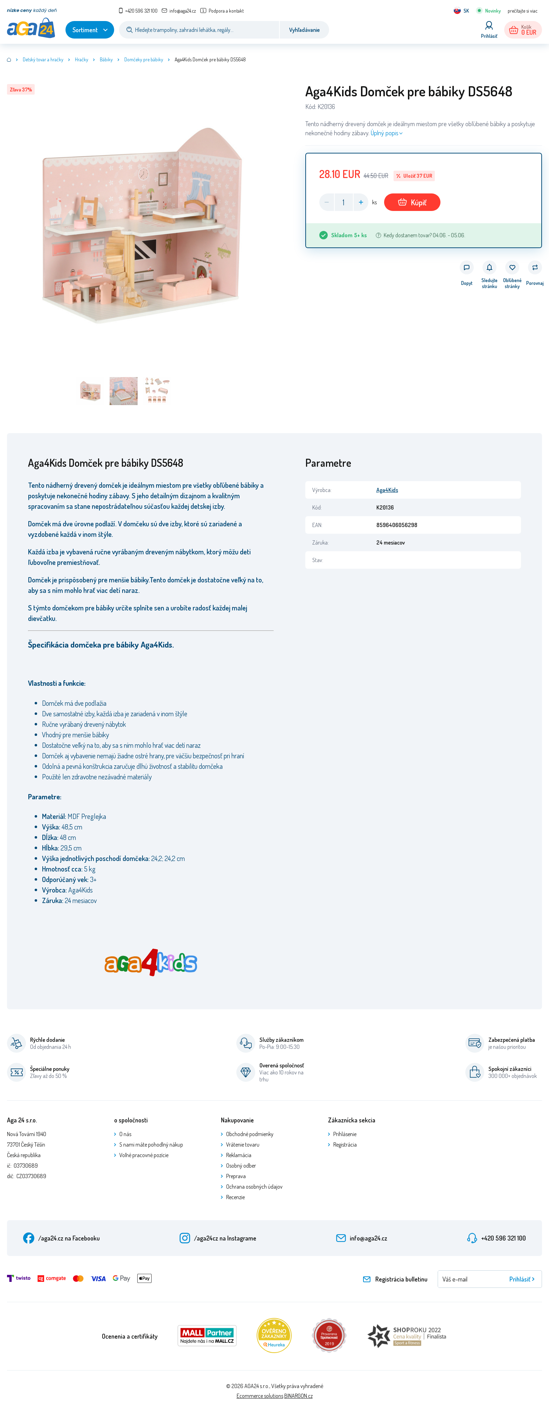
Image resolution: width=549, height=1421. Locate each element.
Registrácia (345, 1144)
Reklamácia (238, 1155)
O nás (125, 1134)
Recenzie (235, 1197)
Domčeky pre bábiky (143, 59)
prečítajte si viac (522, 11)
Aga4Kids (387, 489)
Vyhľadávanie (304, 29)
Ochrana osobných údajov (254, 1186)
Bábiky (106, 59)
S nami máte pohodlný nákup (151, 1144)
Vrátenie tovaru (242, 1144)
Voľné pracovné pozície (143, 1155)
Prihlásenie (344, 1134)
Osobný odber (241, 1165)
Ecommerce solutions (260, 1395)
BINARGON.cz (298, 1395)
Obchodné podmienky (249, 1134)
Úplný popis (384, 133)
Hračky (81, 59)
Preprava (236, 1176)
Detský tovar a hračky (43, 59)
